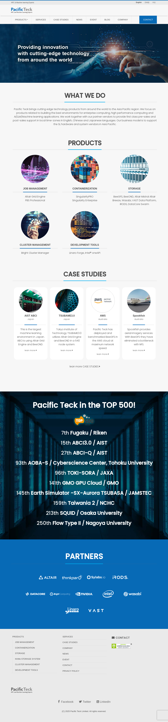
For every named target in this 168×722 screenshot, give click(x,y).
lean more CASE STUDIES (85, 366)
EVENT (93, 19)
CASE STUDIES (61, 19)
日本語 (147, 2)
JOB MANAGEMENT (24, 642)
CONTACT (148, 19)
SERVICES (41, 19)
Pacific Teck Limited (79, 711)
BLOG (107, 19)
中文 (154, 2)
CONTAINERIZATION (25, 648)
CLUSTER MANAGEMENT (27, 664)
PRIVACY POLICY (71, 671)
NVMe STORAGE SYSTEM (27, 659)
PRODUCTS (20, 19)
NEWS (79, 19)
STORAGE (20, 653)
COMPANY (123, 19)
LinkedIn (103, 701)
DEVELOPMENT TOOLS (26, 670)
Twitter (85, 701)
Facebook (66, 701)
